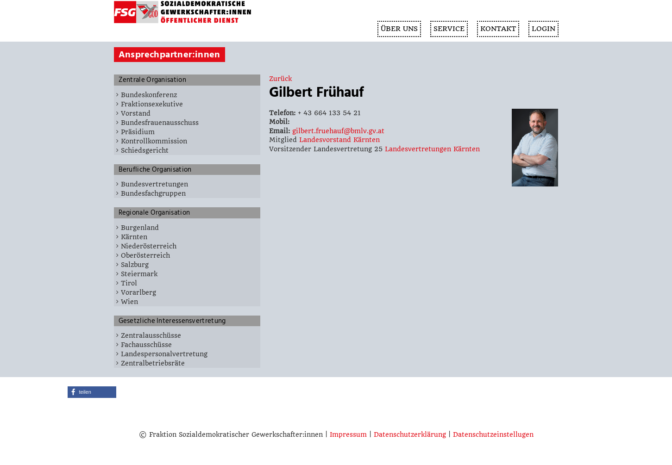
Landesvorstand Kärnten (339, 139)
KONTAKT (498, 29)
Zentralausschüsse (151, 335)
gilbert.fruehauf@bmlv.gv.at (338, 131)
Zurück (280, 78)
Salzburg (135, 264)
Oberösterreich (145, 255)
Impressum (348, 434)
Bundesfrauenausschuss (160, 122)
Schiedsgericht (145, 150)
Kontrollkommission (154, 141)
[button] (92, 392)
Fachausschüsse (146, 344)
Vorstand (136, 113)
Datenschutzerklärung (410, 434)
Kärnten (134, 237)
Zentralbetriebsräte (153, 363)
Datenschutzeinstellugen (493, 434)
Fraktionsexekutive (152, 104)
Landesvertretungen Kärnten (432, 149)
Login (543, 29)
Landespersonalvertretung (164, 354)
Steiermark (139, 274)
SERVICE (449, 29)
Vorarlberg (138, 292)
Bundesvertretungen (154, 184)
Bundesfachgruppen (153, 193)
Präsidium (138, 132)
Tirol (129, 283)
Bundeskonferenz (149, 95)
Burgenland (140, 227)
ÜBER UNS (399, 29)
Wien (129, 301)
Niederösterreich (148, 246)
